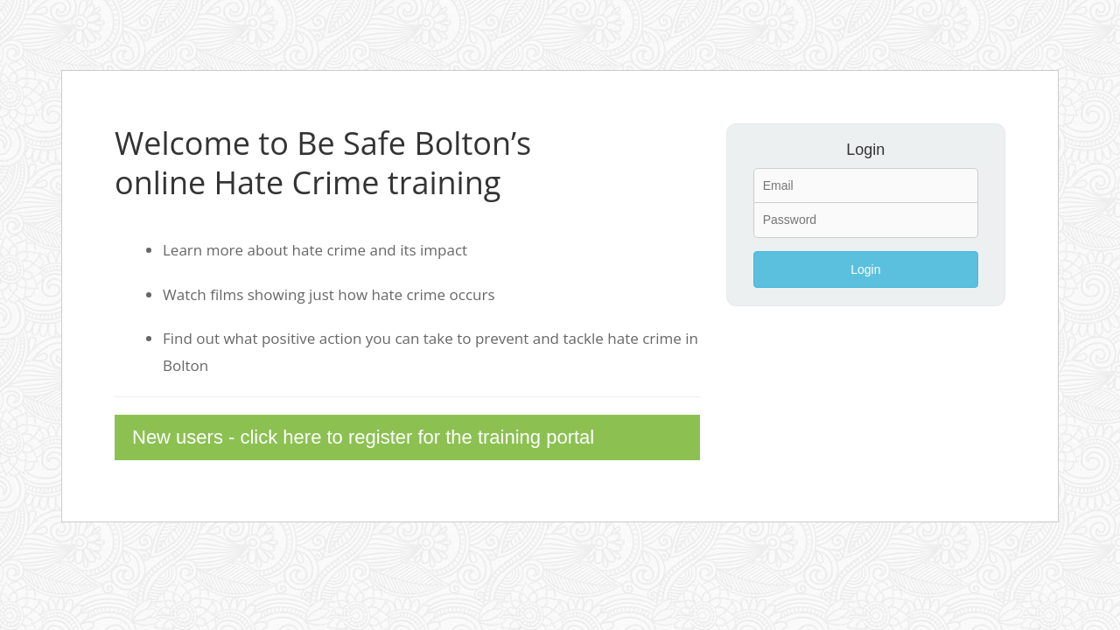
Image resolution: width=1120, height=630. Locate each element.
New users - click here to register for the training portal (363, 437)
